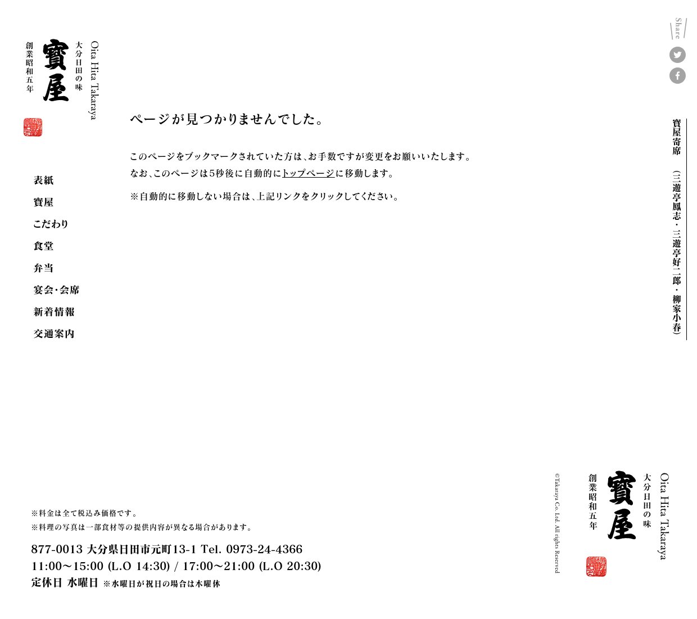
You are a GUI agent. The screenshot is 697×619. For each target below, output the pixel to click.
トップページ (308, 173)
